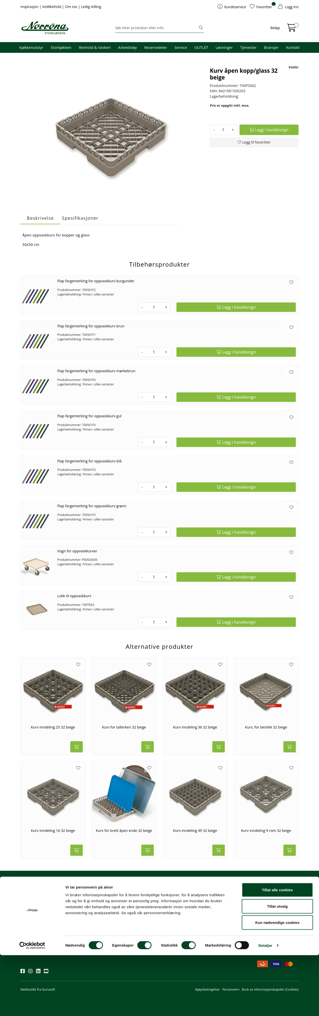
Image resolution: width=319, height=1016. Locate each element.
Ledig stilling (91, 6)
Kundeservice (174, 891)
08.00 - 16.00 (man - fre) (135, 911)
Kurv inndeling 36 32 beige (195, 727)
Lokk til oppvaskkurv (74, 595)
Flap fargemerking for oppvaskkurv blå (89, 461)
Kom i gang (170, 905)
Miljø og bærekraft (223, 911)
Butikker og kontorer (132, 918)
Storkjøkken (61, 47)
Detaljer (265, 1006)
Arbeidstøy (127, 47)
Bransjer (271, 47)
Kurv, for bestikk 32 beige (266, 727)
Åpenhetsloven (221, 918)
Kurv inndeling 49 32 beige (195, 830)
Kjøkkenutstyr (31, 47)
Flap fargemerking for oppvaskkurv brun (91, 326)
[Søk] (156, 28)
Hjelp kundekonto (175, 911)
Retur (166, 932)
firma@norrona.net (131, 898)
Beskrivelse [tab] (40, 218)
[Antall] (223, 130)
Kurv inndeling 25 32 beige (53, 727)
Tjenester (248, 47)
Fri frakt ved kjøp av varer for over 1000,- (277, 900)
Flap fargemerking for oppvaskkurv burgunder (95, 281)
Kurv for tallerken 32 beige (124, 727)
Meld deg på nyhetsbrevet (44, 913)
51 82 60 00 (125, 905)
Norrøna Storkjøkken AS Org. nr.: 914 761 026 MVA (135, 927)
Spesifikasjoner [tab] (80, 218)
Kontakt (293, 47)
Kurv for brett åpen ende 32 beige (124, 830)
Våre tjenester (220, 905)
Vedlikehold (52, 6)
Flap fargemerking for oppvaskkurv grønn (91, 506)
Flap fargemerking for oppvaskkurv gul (89, 416)
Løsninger (224, 47)
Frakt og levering (174, 925)
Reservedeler (155, 47)
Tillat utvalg (277, 967)
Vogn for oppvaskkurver (77, 551)
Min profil (169, 898)
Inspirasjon (29, 6)
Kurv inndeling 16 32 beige (53, 830)
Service (180, 47)
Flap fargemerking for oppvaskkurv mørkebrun (96, 370)
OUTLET (201, 47)
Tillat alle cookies (277, 950)
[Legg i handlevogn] (269, 130)
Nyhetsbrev (31, 891)
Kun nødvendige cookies (277, 983)
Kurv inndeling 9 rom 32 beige (266, 830)
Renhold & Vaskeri (94, 47)
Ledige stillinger (221, 925)
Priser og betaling (175, 918)
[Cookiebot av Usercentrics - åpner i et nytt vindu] (32, 1006)
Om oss (71, 6)
